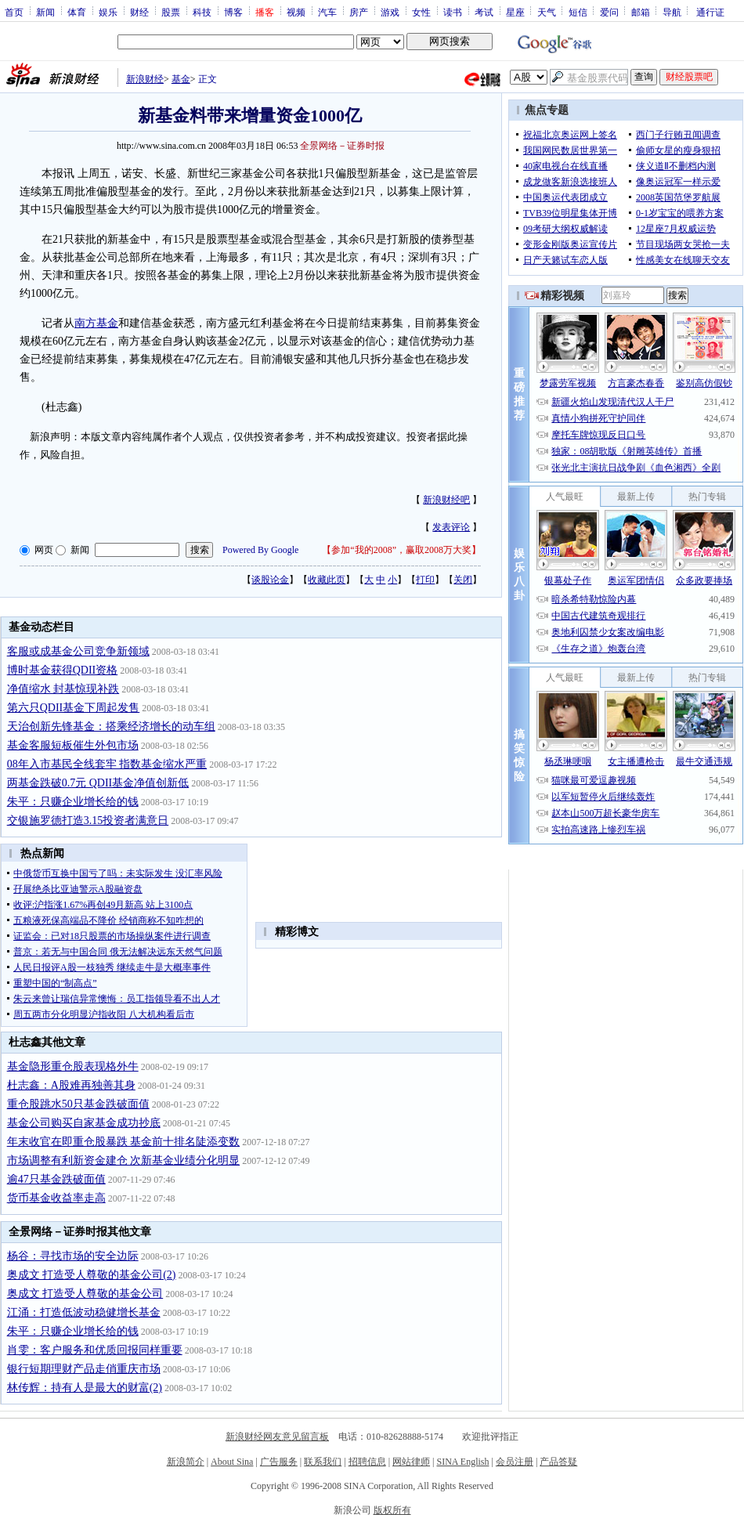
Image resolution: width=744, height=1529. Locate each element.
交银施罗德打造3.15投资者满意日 (88, 820)
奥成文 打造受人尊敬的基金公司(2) (91, 1275)
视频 (296, 11)
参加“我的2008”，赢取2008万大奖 (401, 549)
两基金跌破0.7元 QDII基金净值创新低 (98, 783)
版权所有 (392, 1510)
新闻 (45, 11)
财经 (139, 11)
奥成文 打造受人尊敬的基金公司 (85, 1293)
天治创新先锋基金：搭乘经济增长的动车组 (111, 726)
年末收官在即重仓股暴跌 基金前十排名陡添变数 (123, 1142)
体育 (76, 11)
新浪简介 (185, 1461)
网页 (43, 549)
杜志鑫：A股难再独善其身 (71, 1085)
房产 (358, 11)
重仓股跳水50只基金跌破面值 (78, 1104)
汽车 (327, 11)
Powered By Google (260, 549)
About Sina (232, 1461)
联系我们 (322, 1461)
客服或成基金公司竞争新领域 (78, 651)
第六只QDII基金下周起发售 (73, 708)
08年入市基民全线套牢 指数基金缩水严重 (107, 764)
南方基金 (96, 323)
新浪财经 (145, 79)
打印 (425, 579)
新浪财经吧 (446, 499)
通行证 (710, 11)
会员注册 (514, 1461)
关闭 (462, 579)
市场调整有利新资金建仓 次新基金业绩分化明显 (123, 1160)
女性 (421, 11)
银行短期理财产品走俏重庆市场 (84, 1369)
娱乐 (108, 11)
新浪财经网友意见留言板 (277, 1436)
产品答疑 (558, 1461)
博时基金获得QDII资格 (62, 670)
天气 (546, 11)
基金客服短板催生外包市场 (73, 745)
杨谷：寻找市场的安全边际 (73, 1256)
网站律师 (411, 1461)
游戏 (390, 11)
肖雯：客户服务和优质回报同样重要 (94, 1350)
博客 (233, 11)
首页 (14, 11)
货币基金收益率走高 (56, 1198)
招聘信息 (367, 1461)
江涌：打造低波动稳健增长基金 (84, 1312)
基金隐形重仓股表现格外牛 (73, 1066)
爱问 (609, 11)
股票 (170, 11)
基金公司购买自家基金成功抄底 (84, 1123)
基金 (181, 79)
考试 (484, 11)
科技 (202, 11)
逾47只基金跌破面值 (56, 1179)
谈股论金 (270, 579)
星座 (515, 11)
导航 (672, 11)
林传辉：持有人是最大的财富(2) (84, 1387)
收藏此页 (326, 579)
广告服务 (279, 1461)
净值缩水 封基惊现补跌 (63, 689)
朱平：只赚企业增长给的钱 (73, 802)
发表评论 (451, 527)
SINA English (462, 1461)
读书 (452, 11)
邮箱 (640, 11)
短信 (578, 11)
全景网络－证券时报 (342, 145)
